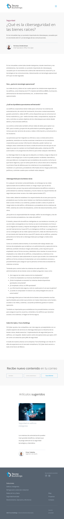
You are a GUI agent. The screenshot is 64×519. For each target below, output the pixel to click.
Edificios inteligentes (12, 486)
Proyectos (51, 496)
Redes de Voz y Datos (13, 493)
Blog (49, 493)
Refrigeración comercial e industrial (17, 490)
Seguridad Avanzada (12, 496)
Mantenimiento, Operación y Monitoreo (18, 500)
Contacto (51, 500)
